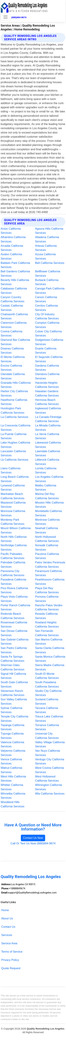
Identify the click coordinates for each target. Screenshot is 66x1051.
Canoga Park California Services (49, 290)
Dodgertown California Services (49, 342)
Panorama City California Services (12, 573)
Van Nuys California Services (47, 753)
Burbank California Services (47, 282)
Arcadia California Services (12, 248)
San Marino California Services (49, 641)
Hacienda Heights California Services (47, 385)
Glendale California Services (13, 376)
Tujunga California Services (12, 735)
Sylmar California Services (11, 710)
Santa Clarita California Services (49, 650)
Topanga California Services (12, 727)
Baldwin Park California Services (15, 265)
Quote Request (10, 968)
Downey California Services (12, 350)
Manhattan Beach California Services (12, 496)
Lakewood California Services (48, 444)
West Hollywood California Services (47, 778)
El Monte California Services (13, 359)
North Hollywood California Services (47, 539)
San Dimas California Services (14, 633)
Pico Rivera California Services (14, 590)
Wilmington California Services (48, 787)
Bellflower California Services (47, 273)
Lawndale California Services (47, 453)
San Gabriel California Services (14, 641)
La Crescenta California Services (15, 427)
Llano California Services (11, 470)
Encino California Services (11, 367)
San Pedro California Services (14, 650)
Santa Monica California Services (50, 658)
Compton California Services (47, 325)
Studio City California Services (48, 693)
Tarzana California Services (46, 710)
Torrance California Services (47, 727)
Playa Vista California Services (14, 598)
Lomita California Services (46, 470)
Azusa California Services (45, 256)
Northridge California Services (14, 547)
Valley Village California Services (50, 744)
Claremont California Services (14, 325)
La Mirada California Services (48, 427)
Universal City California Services (47, 735)
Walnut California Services (11, 770)
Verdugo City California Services (49, 761)
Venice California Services (11, 761)
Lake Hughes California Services (15, 444)
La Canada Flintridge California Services (48, 419)
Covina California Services (11, 333)
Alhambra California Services (13, 239)
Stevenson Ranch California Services (12, 693)
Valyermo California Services (13, 753)
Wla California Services (49, 793)
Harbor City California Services (14, 393)
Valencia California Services (12, 744)
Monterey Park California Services (12, 522)
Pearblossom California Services (49, 581)
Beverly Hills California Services (15, 282)
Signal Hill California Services (13, 676)
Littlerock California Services (47, 461)
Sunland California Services (46, 701)
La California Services (14, 416)
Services (6, 935)
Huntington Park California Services (12, 410)
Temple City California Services (14, 718)
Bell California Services (49, 262)
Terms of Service (11, 951)
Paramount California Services (48, 573)
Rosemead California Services (14, 624)
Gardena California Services (47, 367)
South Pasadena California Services (47, 684)
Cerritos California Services (46, 307)
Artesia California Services (46, 248)
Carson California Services (46, 299)
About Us (7, 918)
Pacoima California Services (47, 556)
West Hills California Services (13, 778)
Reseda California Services (46, 616)
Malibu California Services (45, 487)
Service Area (9, 943)
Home (5, 910)
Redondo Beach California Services (12, 616)
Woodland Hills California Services (12, 804)
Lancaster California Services (13, 453)
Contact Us (8, 926)
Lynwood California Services (13, 487)
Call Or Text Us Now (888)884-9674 (33, 843)
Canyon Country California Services (12, 299)
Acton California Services (11, 230)
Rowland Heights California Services (47, 624)
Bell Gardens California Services (15, 273)
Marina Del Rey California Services (47, 496)
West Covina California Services (49, 770)
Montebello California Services (48, 513)
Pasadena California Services (13, 581)
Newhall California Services (46, 530)
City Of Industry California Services (47, 316)
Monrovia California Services (13, 513)
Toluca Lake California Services (49, 718)
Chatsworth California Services (14, 316)
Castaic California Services (12, 307)
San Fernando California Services (47, 633)
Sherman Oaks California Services (12, 667)
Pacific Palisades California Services (12, 556)
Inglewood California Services (48, 410)
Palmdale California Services (13, 564)
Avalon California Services (11, 256)
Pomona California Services (47, 598)
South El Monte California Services (47, 676)
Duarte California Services (46, 350)
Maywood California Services (13, 504)
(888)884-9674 (18, 17)
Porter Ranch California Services (15, 607)
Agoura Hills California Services (49, 230)
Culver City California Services (48, 333)
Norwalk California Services (46, 547)
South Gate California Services (14, 684)
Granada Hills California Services (16, 385)
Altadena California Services (47, 239)
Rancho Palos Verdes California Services (49, 607)
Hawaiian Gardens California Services (47, 393)
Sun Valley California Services (14, 701)
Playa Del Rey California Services (47, 590)
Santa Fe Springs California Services (12, 658)
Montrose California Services (47, 522)
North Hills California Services (14, 539)
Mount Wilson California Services (16, 530)
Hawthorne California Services (14, 402)
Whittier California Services (12, 787)
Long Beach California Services (15, 479)
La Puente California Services (13, 436)
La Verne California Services (47, 436)
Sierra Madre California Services (49, 667)
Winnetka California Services (13, 795)
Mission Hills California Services (49, 504)
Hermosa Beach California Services (47, 402)
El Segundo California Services (49, 359)
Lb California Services (14, 459)
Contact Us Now (33, 837)
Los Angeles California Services (49, 479)
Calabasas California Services (14, 290)
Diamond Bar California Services (15, 342)
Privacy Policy (10, 959)
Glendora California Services (47, 376)
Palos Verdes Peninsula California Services (50, 564)
